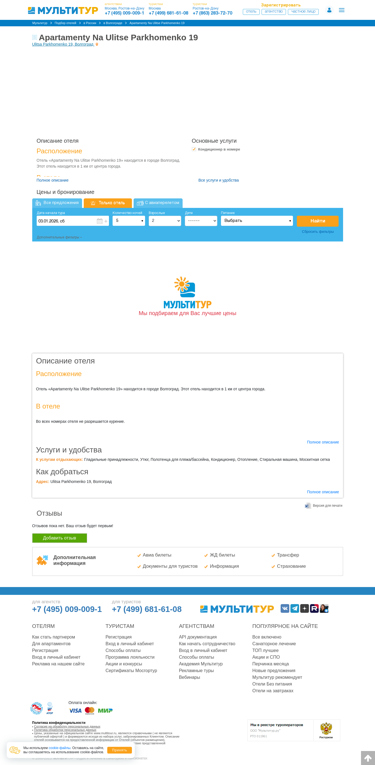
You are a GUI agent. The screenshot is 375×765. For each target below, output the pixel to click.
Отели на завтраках (273, 690)
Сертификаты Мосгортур (131, 670)
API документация (198, 637)
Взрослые (157, 213)
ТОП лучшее (265, 650)
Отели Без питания (272, 684)
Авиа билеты (157, 555)
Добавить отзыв (59, 538)
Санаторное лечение (274, 643)
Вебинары (189, 677)
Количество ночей (127, 213)
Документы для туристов (170, 566)
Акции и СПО (266, 657)
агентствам (113, 4)
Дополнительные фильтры (58, 237)
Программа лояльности (130, 657)
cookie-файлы (60, 748)
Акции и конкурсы (124, 663)
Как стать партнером (53, 637)
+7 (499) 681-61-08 (168, 13)
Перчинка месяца (270, 663)
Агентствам (196, 626)
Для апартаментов (51, 643)
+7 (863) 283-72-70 (212, 13)
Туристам (120, 626)
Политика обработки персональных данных (65, 729)
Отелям (43, 626)
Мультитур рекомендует (277, 677)
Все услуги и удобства (219, 180)
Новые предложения (273, 670)
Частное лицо (303, 11)
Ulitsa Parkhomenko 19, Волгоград (63, 44)
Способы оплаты (123, 650)
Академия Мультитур (201, 663)
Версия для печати (327, 506)
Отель (251, 11)
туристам (156, 4)
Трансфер (288, 555)
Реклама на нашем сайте (58, 663)
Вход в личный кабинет (56, 657)
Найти (318, 221)
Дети (189, 213)
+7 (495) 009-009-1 (124, 13)
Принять (119, 750)
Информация (224, 566)
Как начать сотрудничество (207, 643)
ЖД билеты (222, 555)
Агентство (274, 11)
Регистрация (45, 650)
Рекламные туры (196, 670)
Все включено (266, 637)
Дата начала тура (51, 213)
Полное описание (53, 180)
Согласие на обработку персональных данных (67, 726)
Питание (228, 213)
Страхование (291, 566)
